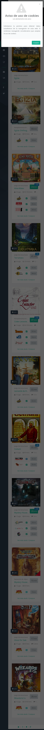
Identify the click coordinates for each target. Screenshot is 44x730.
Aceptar (36, 43)
